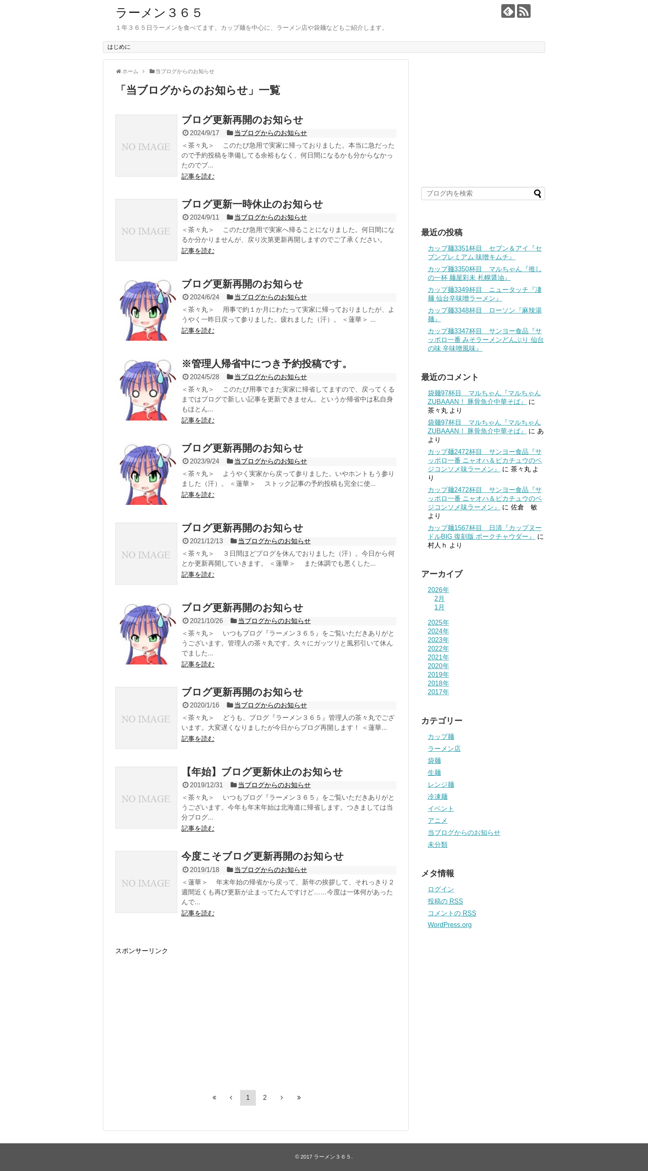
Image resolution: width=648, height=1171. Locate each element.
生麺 (434, 772)
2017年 (438, 691)
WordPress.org (450, 924)
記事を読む (197, 176)
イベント (441, 808)
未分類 (438, 844)
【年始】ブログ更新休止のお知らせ (262, 771)
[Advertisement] (184, 1013)
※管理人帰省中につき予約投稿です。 (266, 363)
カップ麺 (441, 736)
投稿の (445, 901)
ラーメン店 (444, 748)
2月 (439, 598)
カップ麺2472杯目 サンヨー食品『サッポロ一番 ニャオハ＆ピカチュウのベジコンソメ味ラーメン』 (485, 460)
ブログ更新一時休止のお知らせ (252, 204)
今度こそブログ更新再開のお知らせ (262, 856)
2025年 (438, 622)
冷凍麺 (438, 796)
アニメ (438, 820)
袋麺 (434, 760)
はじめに (119, 46)
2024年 (438, 631)
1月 (439, 607)
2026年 (438, 589)
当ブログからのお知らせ (270, 132)
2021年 (438, 657)
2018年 (438, 683)
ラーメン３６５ (159, 12)
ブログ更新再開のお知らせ (242, 119)
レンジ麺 (441, 784)
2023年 (438, 639)
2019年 (438, 674)
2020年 (438, 665)
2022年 (438, 648)
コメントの (452, 913)
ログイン (441, 889)
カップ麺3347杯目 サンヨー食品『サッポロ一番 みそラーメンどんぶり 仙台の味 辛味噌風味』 (486, 339)
